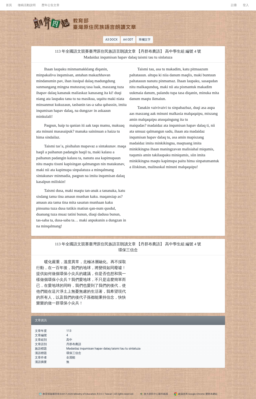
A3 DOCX (111, 39)
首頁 (9, 5)
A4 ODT (128, 39)
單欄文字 (145, 39)
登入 (246, 5)
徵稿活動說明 (27, 5)
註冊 (234, 5)
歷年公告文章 (50, 5)
